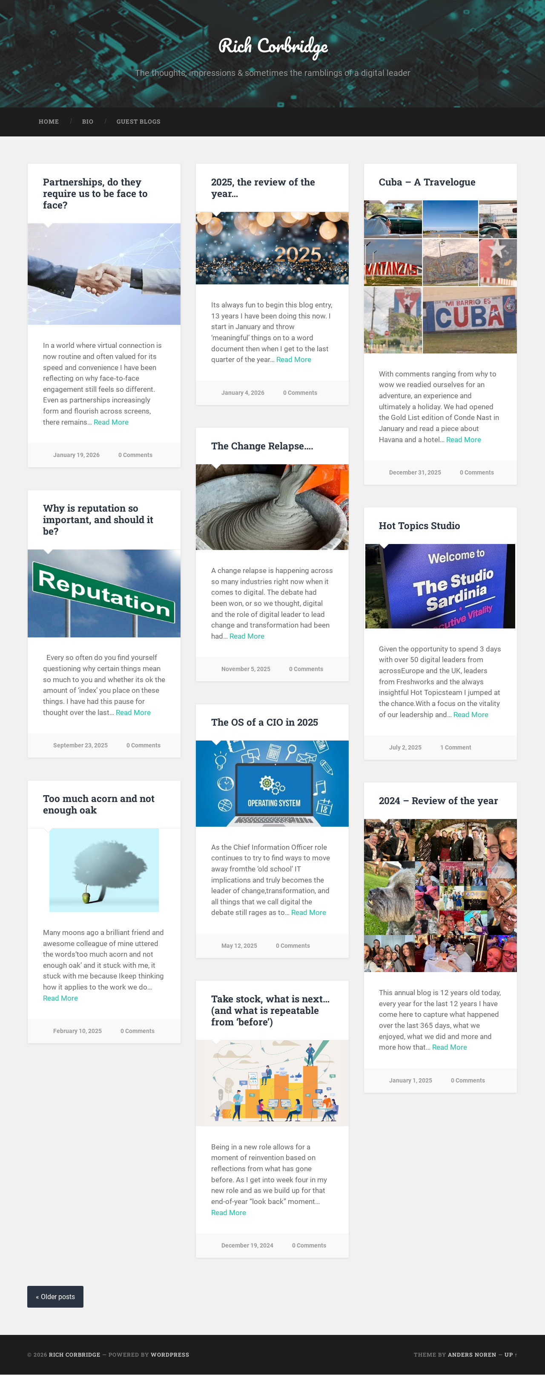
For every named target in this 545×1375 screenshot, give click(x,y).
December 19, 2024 (247, 1246)
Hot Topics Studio (419, 525)
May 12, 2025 (239, 946)
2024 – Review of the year (438, 800)
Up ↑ (511, 1355)
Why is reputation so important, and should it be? (98, 520)
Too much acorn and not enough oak (99, 804)
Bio (88, 122)
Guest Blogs (139, 122)
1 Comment (455, 748)
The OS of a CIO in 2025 (264, 722)
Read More (111, 422)
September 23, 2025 (80, 746)
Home (49, 122)
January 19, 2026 (76, 455)
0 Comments (135, 455)
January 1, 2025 (410, 1080)
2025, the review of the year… (263, 187)
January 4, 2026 (242, 393)
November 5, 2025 (245, 669)
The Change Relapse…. (262, 445)
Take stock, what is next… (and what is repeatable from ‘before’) (270, 1010)
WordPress (170, 1355)
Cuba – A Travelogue (427, 181)
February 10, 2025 (77, 1031)
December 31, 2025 (415, 473)
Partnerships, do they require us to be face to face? (95, 193)
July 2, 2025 (405, 748)
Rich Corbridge (273, 45)
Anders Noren (472, 1355)
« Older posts (55, 1297)
